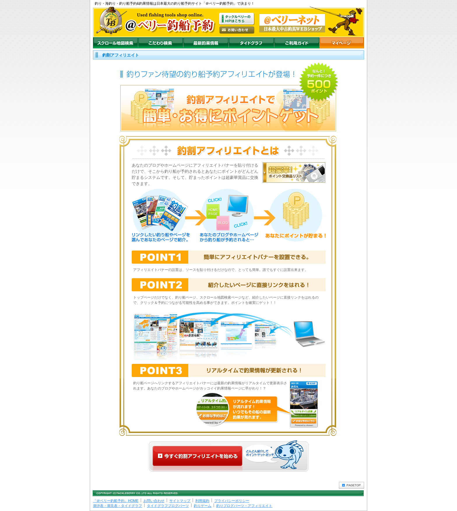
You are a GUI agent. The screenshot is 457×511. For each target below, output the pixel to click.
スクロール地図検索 (115, 42)
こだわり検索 (160, 42)
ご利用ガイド (296, 42)
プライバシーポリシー (231, 501)
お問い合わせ (153, 501)
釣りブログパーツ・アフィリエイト (244, 506)
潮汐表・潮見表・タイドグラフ (117, 506)
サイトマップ (179, 501)
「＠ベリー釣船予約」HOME (115, 501)
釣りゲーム (202, 506)
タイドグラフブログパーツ (168, 506)
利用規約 (202, 501)
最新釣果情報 (205, 42)
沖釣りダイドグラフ (251, 42)
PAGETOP (351, 485)
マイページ (341, 42)
